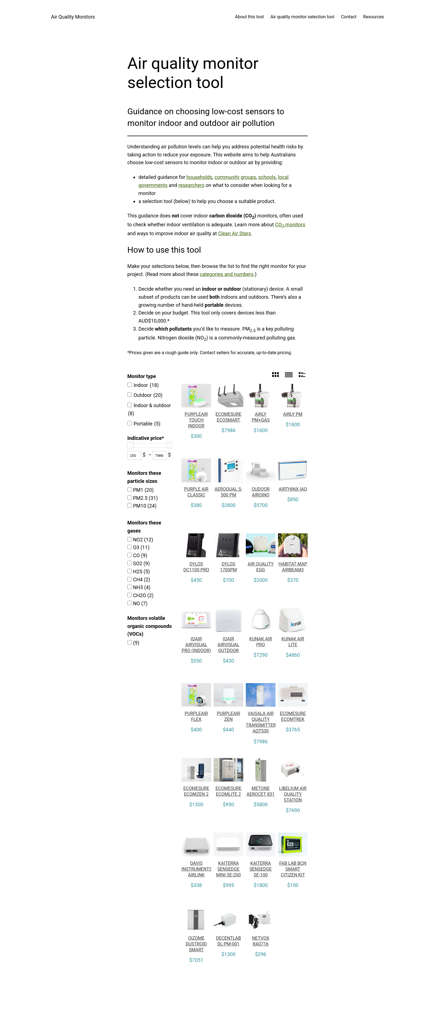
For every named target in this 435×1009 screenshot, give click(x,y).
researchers (191, 185)
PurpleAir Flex (196, 716)
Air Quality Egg (261, 566)
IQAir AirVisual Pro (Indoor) (196, 644)
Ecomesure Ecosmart (229, 417)
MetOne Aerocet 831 (261, 791)
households (199, 177)
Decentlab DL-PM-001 (228, 941)
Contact (348, 16)
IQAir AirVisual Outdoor (228, 644)
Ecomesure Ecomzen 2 (196, 791)
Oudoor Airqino (261, 492)
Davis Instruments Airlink (196, 869)
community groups (235, 177)
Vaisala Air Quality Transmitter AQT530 (260, 722)
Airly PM (293, 414)
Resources (373, 16)
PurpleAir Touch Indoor (196, 420)
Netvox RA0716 (260, 941)
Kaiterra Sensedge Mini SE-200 (228, 869)
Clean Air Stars (234, 233)
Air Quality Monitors (73, 17)
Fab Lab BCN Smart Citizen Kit (293, 869)
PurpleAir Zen (228, 716)
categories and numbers (227, 274)
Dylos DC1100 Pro (196, 566)
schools (267, 177)
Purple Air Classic (196, 492)
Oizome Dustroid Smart (196, 944)
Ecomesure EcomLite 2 (229, 791)
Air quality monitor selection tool (302, 16)
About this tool (249, 16)
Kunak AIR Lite (293, 641)
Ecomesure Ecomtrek (293, 716)
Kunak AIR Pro (260, 641)
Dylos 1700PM (228, 566)
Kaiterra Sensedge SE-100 (260, 869)
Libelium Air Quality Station (293, 794)
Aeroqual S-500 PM (228, 492)
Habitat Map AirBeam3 (293, 566)
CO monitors (290, 224)
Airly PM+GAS (261, 417)
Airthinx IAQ (293, 489)
